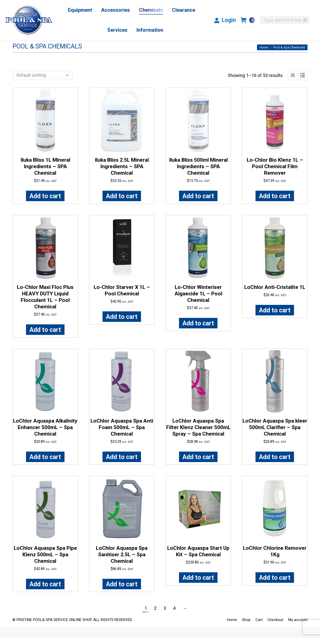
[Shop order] (42, 86)
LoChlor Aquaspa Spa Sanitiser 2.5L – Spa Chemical (122, 565)
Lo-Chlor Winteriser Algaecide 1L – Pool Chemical (198, 304)
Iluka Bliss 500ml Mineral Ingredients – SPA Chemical (198, 177)
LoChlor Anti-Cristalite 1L (274, 298)
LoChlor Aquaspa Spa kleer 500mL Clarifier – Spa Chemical (274, 438)
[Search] (285, 30)
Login (225, 30)
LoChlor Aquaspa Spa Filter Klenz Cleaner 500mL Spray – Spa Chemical (198, 438)
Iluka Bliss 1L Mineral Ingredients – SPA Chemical (45, 177)
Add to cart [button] (45, 206)
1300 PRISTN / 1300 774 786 (246, 5)
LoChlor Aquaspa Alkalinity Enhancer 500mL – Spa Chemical (45, 438)
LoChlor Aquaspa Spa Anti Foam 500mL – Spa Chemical (121, 438)
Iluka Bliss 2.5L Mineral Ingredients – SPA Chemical (122, 177)
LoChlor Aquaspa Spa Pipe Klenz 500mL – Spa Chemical (45, 565)
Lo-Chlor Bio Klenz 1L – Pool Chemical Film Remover (275, 177)
